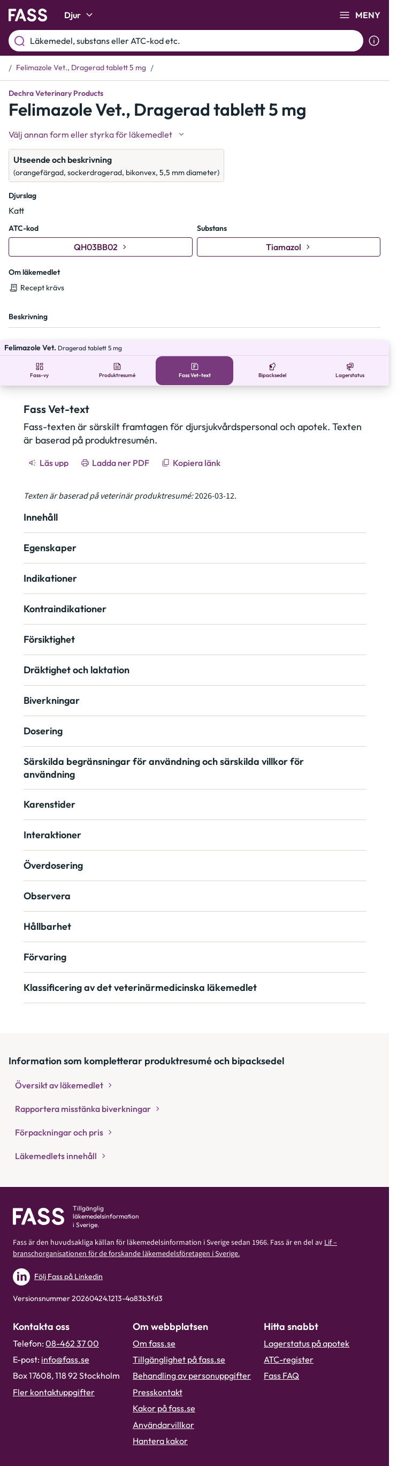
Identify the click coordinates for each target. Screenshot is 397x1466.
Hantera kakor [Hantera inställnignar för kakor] (160, 1425)
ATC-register (289, 1344)
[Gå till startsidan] (28, 15)
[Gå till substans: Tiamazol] (289, 247)
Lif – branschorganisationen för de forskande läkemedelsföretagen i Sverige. (175, 1233)
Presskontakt (157, 1377)
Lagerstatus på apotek (306, 1328)
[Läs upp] (49, 448)
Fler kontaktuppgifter (54, 1377)
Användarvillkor (163, 1409)
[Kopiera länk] (192, 448)
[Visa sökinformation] (374, 40)
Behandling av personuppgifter (192, 1360)
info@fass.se (65, 1344)
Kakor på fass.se (164, 1393)
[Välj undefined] (97, 134)
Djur (80, 15)
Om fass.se (154, 1328)
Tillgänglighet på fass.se (179, 1344)
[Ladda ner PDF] (116, 448)
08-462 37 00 (72, 1328)
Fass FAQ (281, 1360)
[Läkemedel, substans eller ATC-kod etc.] (194, 40)
